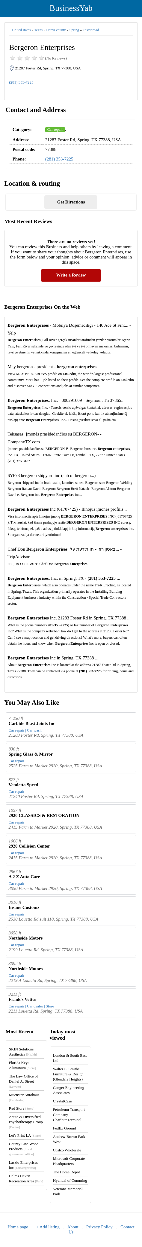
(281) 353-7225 (21, 82)
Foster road (91, 30)
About (72, 1226)
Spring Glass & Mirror (31, 754)
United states (21, 30)
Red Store (21, 1108)
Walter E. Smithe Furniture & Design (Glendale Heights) (68, 1074)
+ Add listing (47, 1226)
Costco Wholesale (67, 1150)
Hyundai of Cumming (70, 1180)
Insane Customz (24, 907)
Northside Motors (26, 938)
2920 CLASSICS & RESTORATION (44, 815)
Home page (17, 1226)
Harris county (56, 30)
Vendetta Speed (23, 784)
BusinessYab (70, 8)
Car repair (55, 129)
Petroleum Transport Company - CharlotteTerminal (69, 1114)
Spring (74, 30)
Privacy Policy (99, 1226)
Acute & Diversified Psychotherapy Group (26, 1121)
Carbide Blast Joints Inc (32, 723)
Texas (38, 30)
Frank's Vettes (22, 999)
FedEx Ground (64, 1128)
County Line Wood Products (24, 1149)
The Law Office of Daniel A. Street (23, 1081)
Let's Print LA (25, 1135)
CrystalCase (62, 1101)
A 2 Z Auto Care (24, 876)
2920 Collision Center (29, 846)
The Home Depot (66, 1172)
